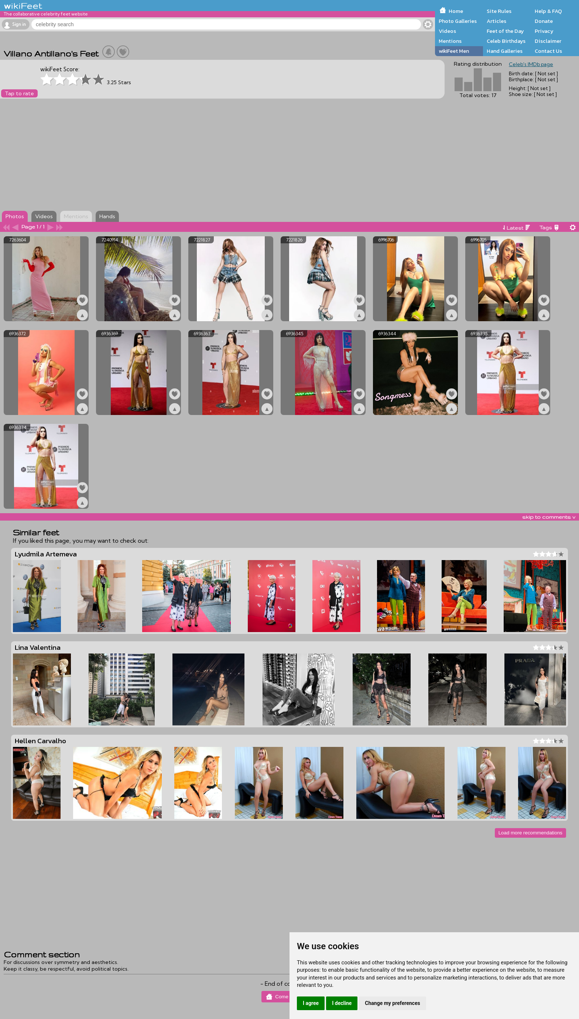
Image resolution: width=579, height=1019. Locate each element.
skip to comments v (548, 517)
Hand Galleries (505, 51)
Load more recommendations (530, 833)
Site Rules (499, 11)
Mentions (450, 41)
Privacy (544, 31)
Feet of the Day (505, 31)
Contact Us (548, 51)
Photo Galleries (458, 21)
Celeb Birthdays (506, 41)
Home (456, 11)
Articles (496, 21)
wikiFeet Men (454, 51)
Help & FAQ (548, 11)
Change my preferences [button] (392, 1003)
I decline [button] (342, 1003)
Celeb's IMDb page (531, 64)
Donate (544, 21)
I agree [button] (311, 1003)
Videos (447, 31)
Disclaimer (548, 41)
